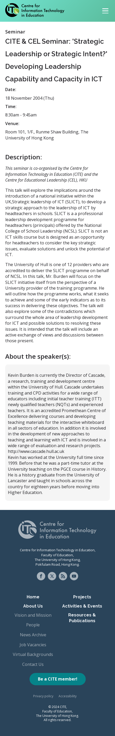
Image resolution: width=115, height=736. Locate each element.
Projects (82, 596)
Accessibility (68, 696)
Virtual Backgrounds (33, 654)
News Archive (33, 635)
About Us (33, 606)
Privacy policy (43, 696)
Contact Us (33, 664)
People (33, 625)
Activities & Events (82, 606)
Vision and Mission (33, 615)
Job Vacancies (33, 645)
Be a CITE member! (57, 679)
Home (33, 596)
